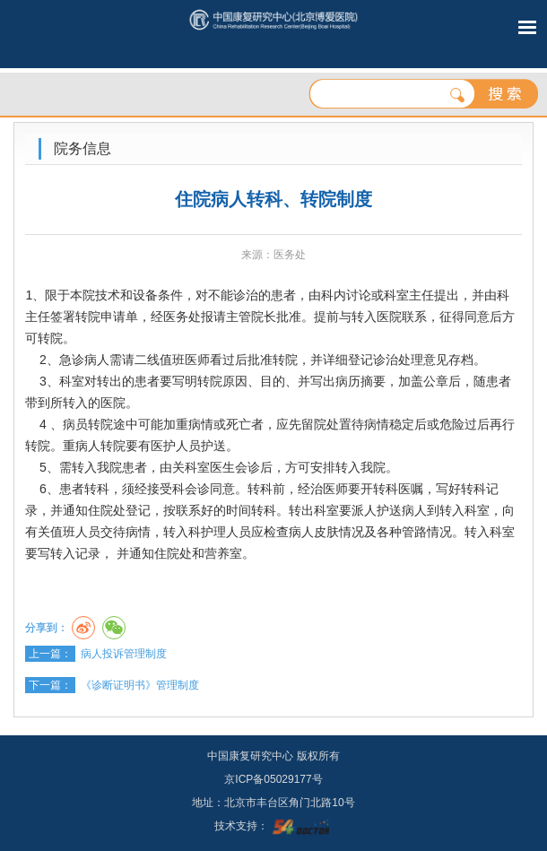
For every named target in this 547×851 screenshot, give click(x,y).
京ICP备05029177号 (273, 779)
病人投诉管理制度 (124, 653)
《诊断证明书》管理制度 (140, 685)
